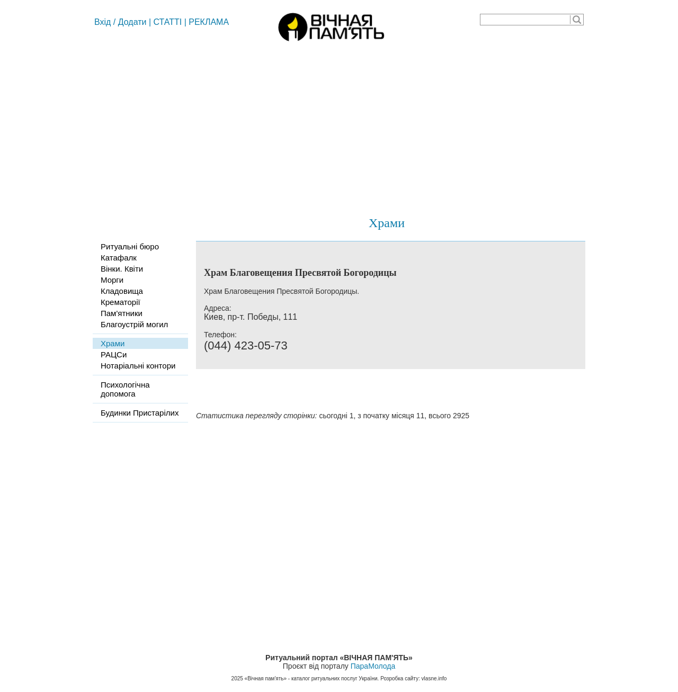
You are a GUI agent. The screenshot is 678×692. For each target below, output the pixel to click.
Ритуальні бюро (130, 246)
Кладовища (122, 290)
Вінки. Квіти (122, 268)
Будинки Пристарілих (140, 412)
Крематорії (120, 302)
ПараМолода (373, 666)
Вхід (102, 21)
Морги (112, 279)
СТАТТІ (168, 21)
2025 (237, 678)
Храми (387, 223)
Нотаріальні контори (138, 365)
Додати (132, 21)
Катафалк (119, 257)
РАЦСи (114, 354)
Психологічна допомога (125, 389)
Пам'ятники (121, 313)
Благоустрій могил (134, 324)
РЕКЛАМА (209, 21)
